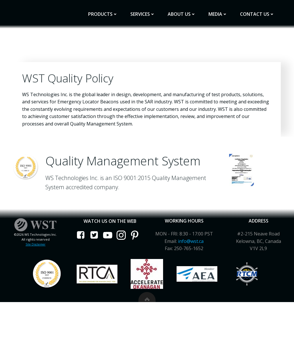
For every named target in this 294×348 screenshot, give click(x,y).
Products (107, 10)
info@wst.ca (190, 280)
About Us (186, 10)
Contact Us (261, 10)
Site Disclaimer (37, 283)
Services (146, 10)
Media (221, 10)
